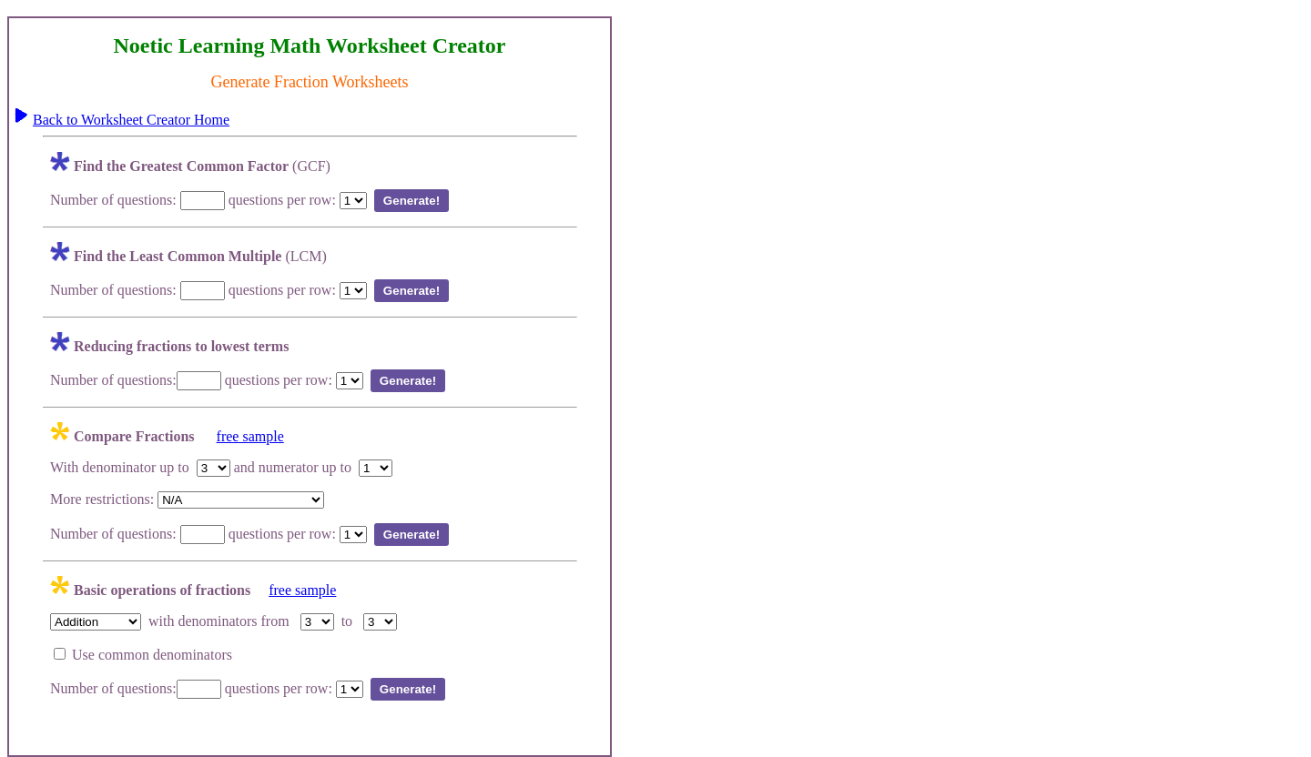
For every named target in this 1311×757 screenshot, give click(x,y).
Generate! (411, 200)
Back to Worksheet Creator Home (131, 119)
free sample (250, 436)
